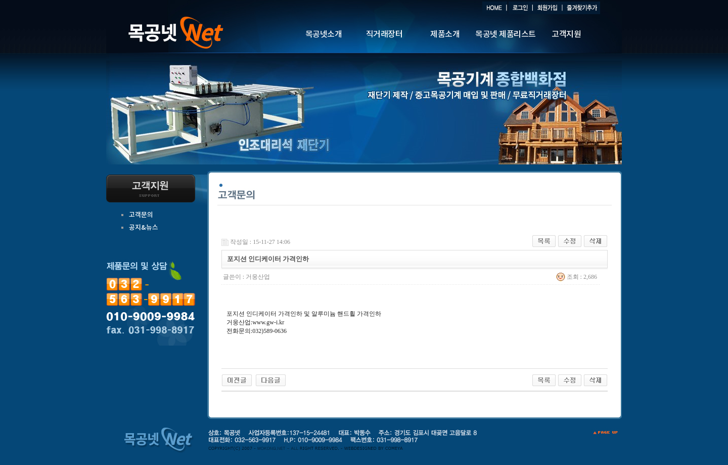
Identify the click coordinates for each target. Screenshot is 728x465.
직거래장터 (384, 34)
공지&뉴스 (143, 228)
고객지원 (566, 34)
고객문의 (141, 215)
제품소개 (445, 34)
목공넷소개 (323, 34)
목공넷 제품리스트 (505, 34)
